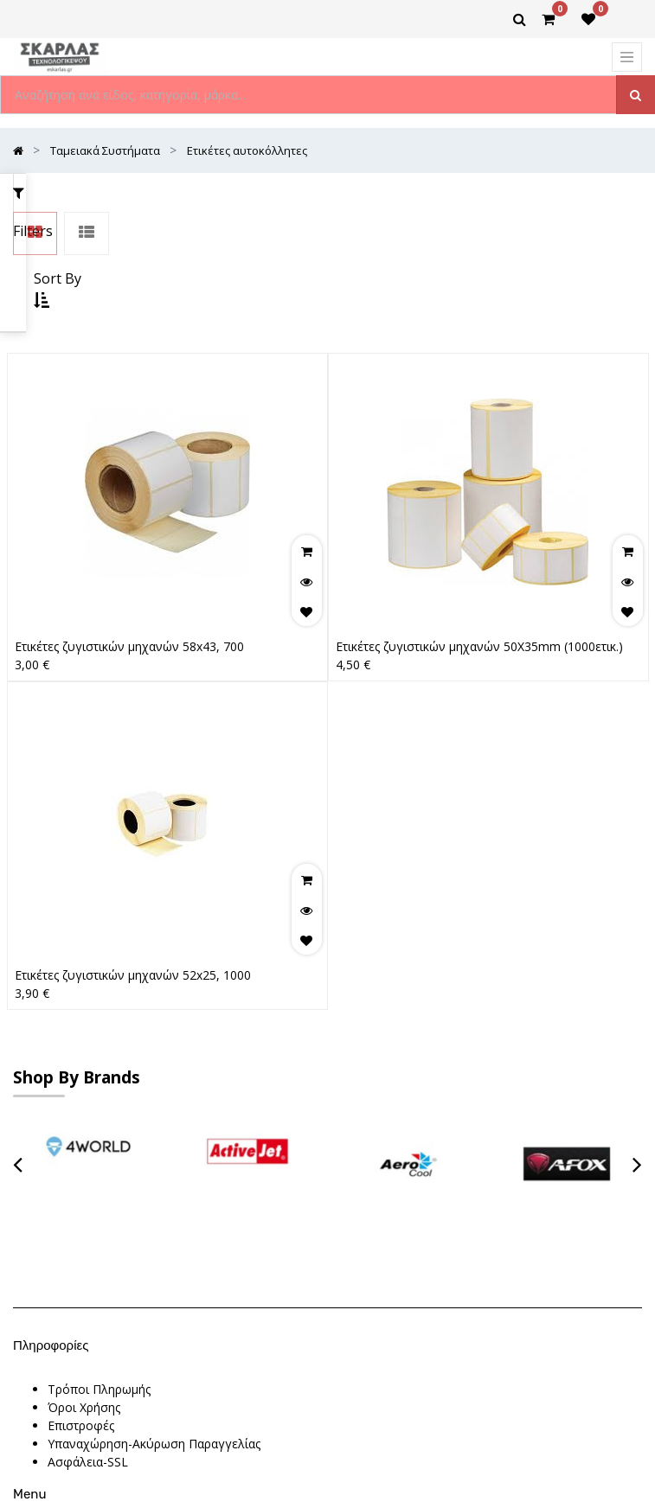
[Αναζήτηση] (635, 94)
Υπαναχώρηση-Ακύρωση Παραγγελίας (154, 1171)
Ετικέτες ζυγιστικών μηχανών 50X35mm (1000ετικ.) (479, 533)
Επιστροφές (81, 1153)
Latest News (83, 1321)
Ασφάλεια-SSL (88, 1189)
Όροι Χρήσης (84, 1135)
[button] (481, 197)
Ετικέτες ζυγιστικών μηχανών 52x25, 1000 (133, 861)
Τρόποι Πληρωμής (99, 1117)
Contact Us (79, 1302)
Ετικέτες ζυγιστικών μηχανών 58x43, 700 (129, 533)
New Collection (90, 1284)
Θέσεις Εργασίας (94, 1266)
